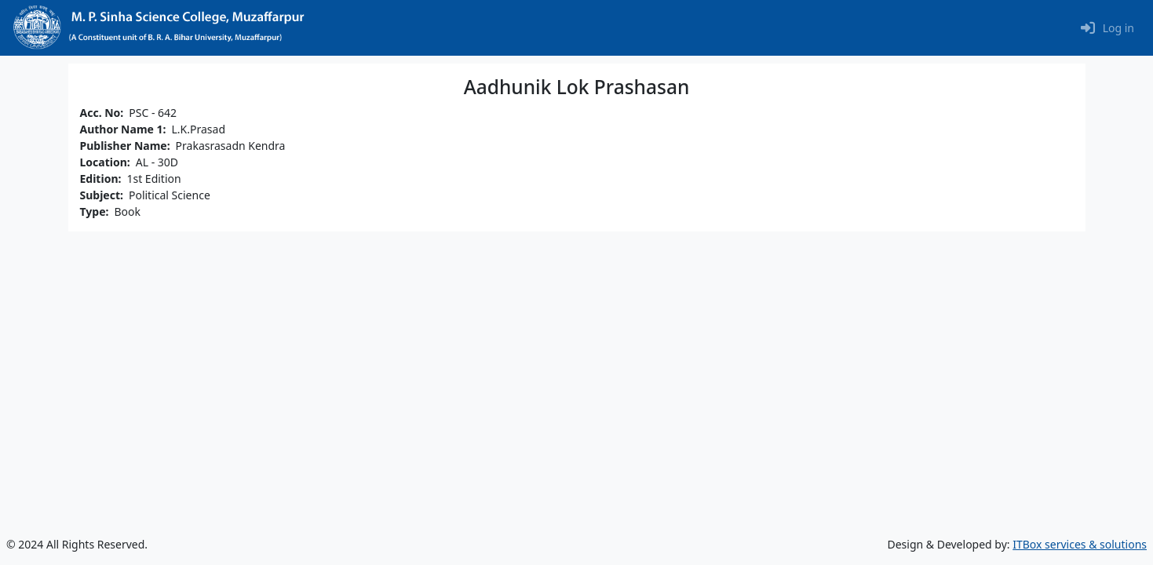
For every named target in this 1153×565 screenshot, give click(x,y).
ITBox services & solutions (1080, 544)
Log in (1118, 27)
